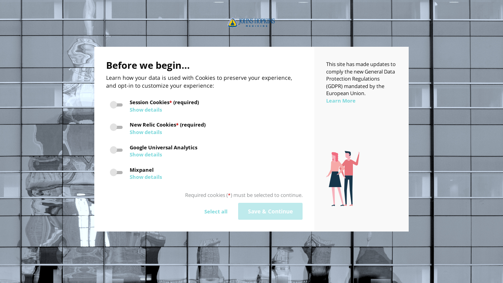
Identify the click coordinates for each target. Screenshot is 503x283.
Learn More (341, 100)
